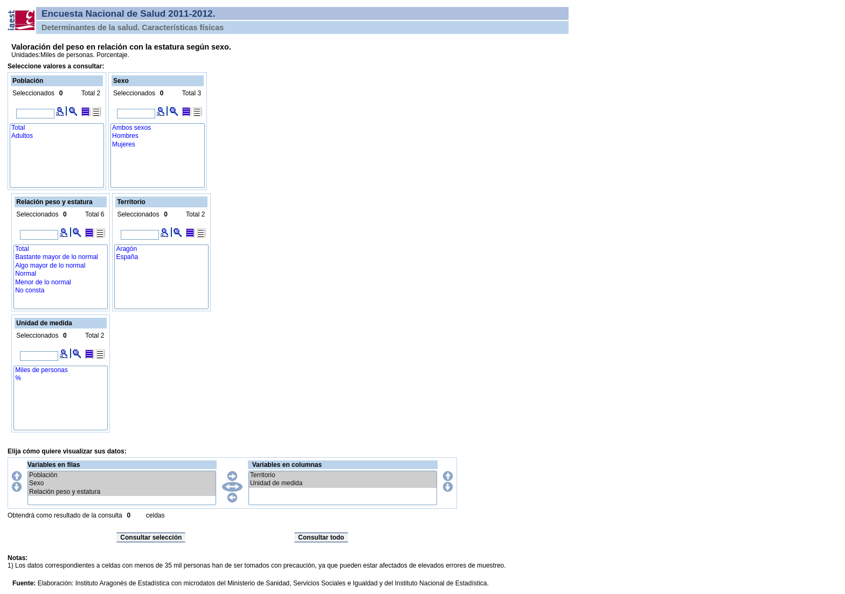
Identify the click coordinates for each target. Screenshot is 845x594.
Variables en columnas (287, 465)
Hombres (157, 136)
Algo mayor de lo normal (60, 266)
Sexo (122, 483)
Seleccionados (33, 93)
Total (56, 128)
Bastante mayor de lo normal (60, 257)
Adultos (56, 136)
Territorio (343, 475)
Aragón (161, 249)
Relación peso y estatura (122, 492)
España (161, 257)
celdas (155, 515)
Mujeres (157, 145)
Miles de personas (60, 370)
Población (122, 475)
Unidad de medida (343, 483)
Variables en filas (53, 465)
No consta (60, 290)
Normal (60, 274)
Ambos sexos (157, 128)
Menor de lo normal (60, 282)
